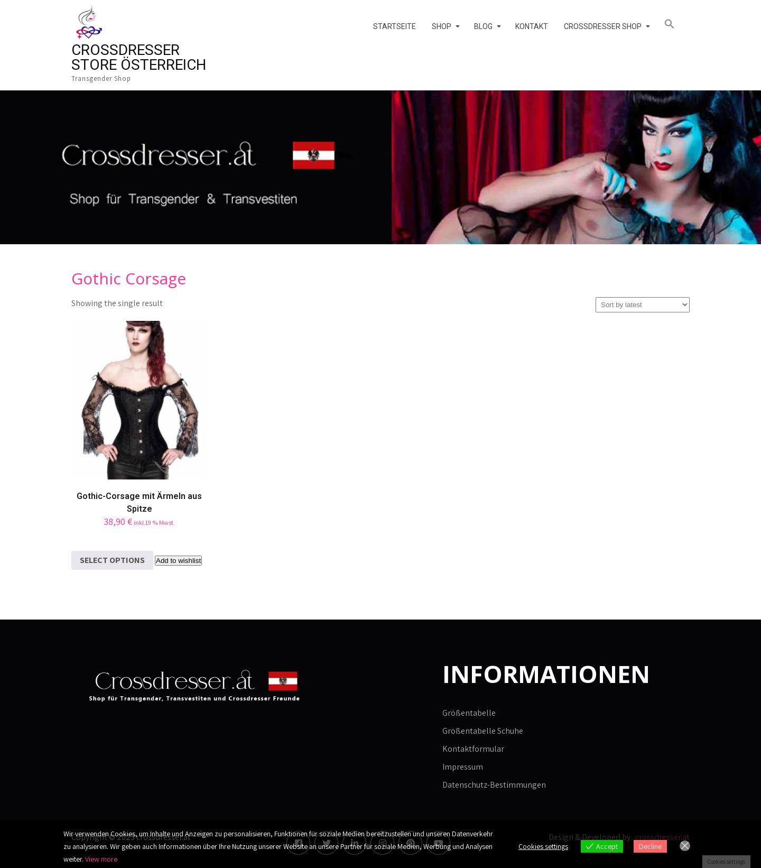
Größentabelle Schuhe (482, 730)
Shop (441, 26)
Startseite (394, 26)
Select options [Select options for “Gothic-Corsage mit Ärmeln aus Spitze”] (112, 560)
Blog (483, 26)
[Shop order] (643, 304)
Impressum (462, 766)
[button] (673, 24)
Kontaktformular (473, 748)
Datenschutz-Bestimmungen (494, 784)
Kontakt (531, 26)
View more (101, 859)
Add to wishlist (178, 561)
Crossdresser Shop (603, 26)
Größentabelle (469, 712)
